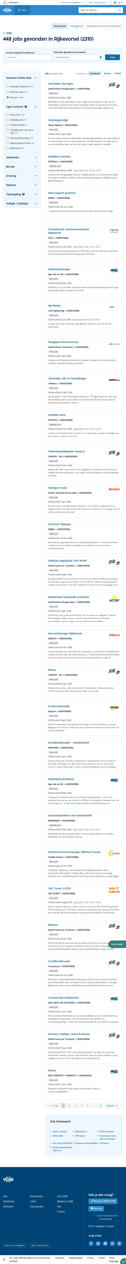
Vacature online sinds (22, 77)
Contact (61, 1211)
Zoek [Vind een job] (112, 57)
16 (100, 1105)
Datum (107, 73)
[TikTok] (119, 1243)
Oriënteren (8, 1206)
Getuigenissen (36, 1206)
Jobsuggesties (76, 26)
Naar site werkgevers (71, 2)
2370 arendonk (106, 1131)
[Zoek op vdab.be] (101, 10)
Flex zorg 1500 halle (62, 1143)
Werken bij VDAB (65, 1201)
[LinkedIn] (98, 1243)
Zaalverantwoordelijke (86, 1143)
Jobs (7, 33)
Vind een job (60, 26)
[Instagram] (112, 1243)
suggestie (100, 1226)
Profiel (118, 73)
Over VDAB (62, 1196)
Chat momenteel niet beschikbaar (107, 1217)
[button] (117, 944)
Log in (120, 2)
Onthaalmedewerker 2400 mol (62, 1149)
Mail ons (98, 1208)
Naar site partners (97, 2)
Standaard (95, 73)
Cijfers (33, 1201)
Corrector (104, 1143)
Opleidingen (8, 1201)
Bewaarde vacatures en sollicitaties (104, 26)
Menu (24, 10)
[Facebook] (91, 1243)
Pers (59, 1206)
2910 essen (80, 1135)
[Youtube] (105, 1243)
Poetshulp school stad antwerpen (107, 1137)
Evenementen (36, 1196)
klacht (111, 1226)
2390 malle (58, 1135)
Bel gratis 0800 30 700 (104, 1201)
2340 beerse (81, 1131)
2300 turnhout (60, 1131)
